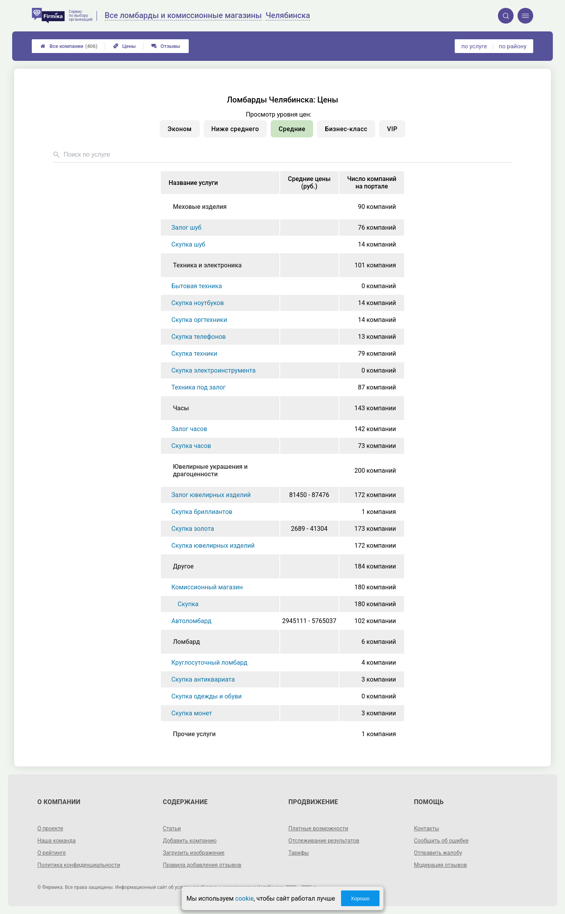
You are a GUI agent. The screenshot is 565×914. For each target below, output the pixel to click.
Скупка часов (191, 446)
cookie (244, 898)
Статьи (172, 828)
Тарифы (298, 853)
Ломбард (186, 641)
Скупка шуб (188, 244)
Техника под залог (198, 387)
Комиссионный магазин (207, 587)
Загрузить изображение (193, 853)
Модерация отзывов (440, 865)
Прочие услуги (194, 734)
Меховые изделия (200, 206)
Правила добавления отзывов (202, 865)
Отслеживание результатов (323, 840)
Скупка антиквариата (203, 679)
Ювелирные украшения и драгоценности (210, 470)
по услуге (474, 46)
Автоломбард (191, 621)
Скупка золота (192, 528)
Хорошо (360, 898)
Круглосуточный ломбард (209, 662)
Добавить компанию (190, 840)
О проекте (50, 828)
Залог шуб (186, 227)
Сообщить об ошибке (441, 840)
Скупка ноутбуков (197, 303)
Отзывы (165, 46)
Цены (124, 46)
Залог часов (189, 429)
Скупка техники (194, 353)
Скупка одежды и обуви (206, 696)
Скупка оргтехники (199, 320)
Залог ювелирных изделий (211, 495)
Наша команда (56, 840)
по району (512, 46)
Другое (183, 566)
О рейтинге (51, 853)
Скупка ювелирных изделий (213, 545)
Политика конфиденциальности (78, 865)
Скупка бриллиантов (201, 511)
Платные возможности (318, 828)
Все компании (68, 46)
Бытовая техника (196, 286)
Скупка (188, 604)
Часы (181, 408)
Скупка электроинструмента (213, 370)
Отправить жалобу (438, 853)
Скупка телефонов (198, 336)
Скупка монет (191, 713)
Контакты (426, 828)
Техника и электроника (207, 265)
